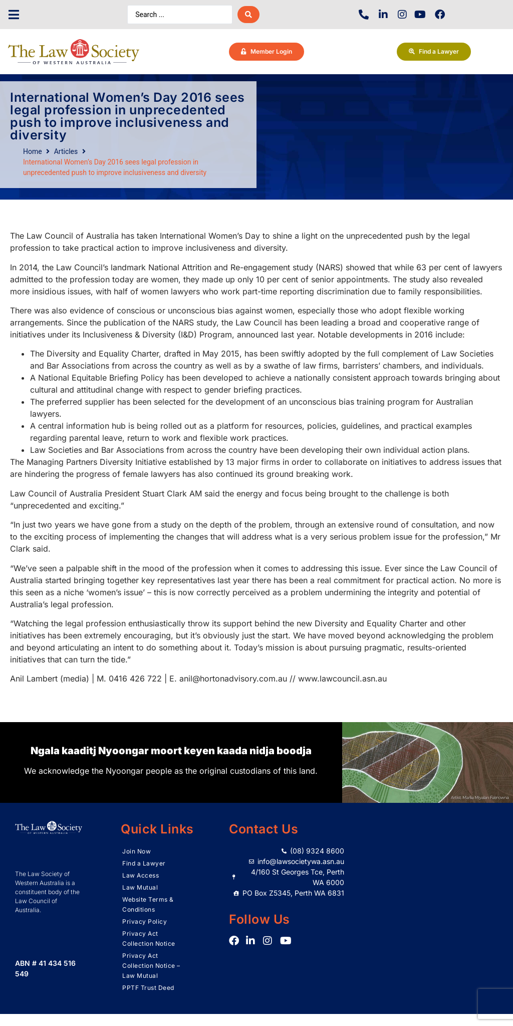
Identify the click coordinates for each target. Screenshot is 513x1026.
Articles (66, 151)
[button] (14, 15)
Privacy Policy (144, 921)
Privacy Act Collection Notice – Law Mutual (151, 965)
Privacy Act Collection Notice (148, 938)
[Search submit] (248, 14)
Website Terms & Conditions (148, 904)
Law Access (140, 875)
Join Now (136, 851)
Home (32, 151)
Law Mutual (140, 887)
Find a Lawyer (144, 863)
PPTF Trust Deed (148, 987)
